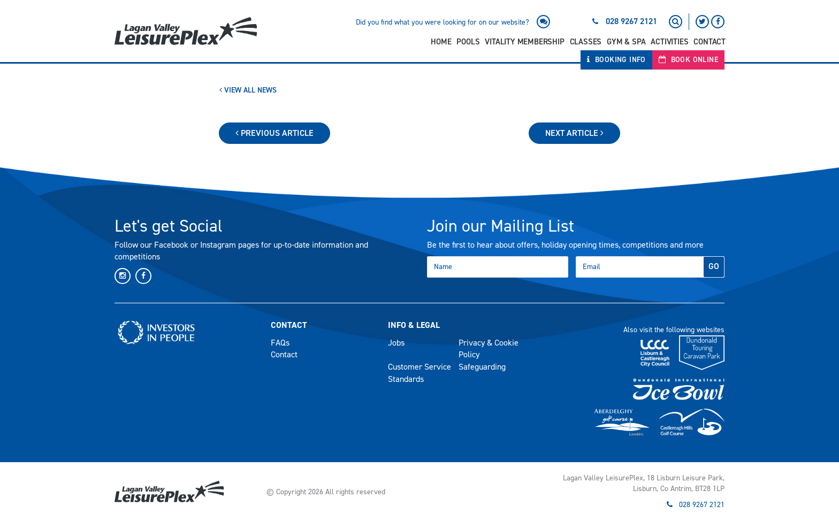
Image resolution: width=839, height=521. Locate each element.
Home (441, 41)
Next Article (574, 133)
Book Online (688, 60)
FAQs (280, 342)
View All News (248, 90)
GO (713, 266)
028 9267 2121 (631, 21)
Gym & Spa (626, 41)
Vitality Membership (524, 41)
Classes (586, 41)
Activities (669, 41)
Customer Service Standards (419, 373)
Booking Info (616, 60)
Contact (709, 41)
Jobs (396, 342)
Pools (467, 41)
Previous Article (274, 133)
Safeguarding (482, 366)
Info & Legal (414, 325)
